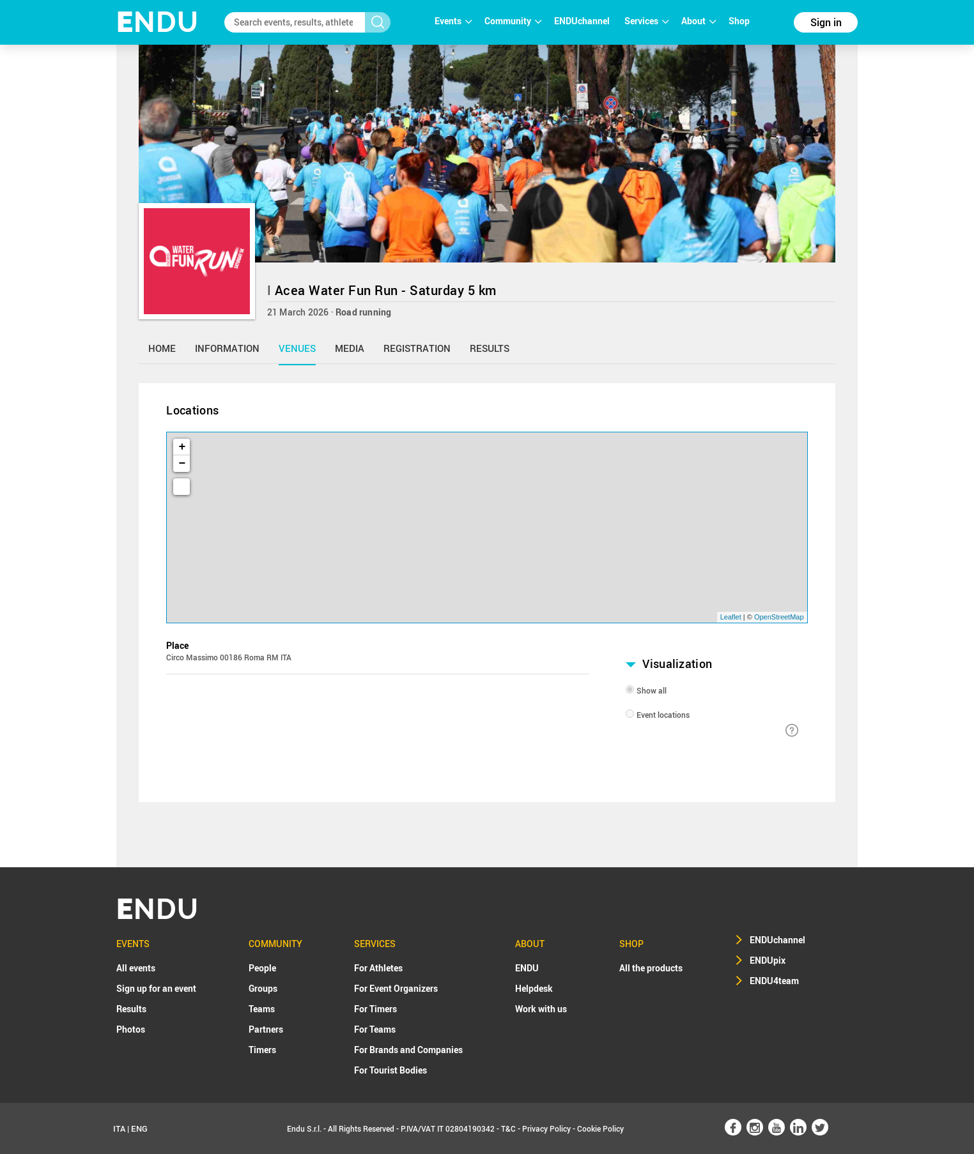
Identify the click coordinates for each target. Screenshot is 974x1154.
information (227, 348)
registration (417, 348)
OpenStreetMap (779, 617)
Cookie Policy (600, 1128)
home (162, 348)
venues (297, 348)
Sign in (826, 22)
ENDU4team (774, 981)
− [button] (182, 463)
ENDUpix (767, 960)
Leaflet (730, 617)
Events (453, 21)
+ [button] (182, 447)
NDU (157, 22)
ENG (139, 1128)
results (489, 348)
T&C (508, 1128)
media (349, 348)
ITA (119, 1128)
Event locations (663, 715)
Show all (652, 690)
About (698, 21)
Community (512, 21)
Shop (739, 21)
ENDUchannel (583, 21)
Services (646, 21)
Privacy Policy (546, 1128)
